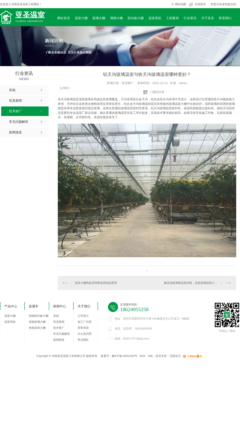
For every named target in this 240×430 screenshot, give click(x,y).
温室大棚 (81, 18)
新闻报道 (58, 339)
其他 (56, 315)
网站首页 (63, 18)
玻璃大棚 (98, 18)
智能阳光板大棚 (38, 315)
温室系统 (154, 18)
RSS (142, 356)
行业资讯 (190, 18)
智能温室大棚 (37, 327)
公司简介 (83, 315)
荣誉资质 (83, 327)
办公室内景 (85, 333)
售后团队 (83, 339)
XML (150, 356)
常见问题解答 (61, 333)
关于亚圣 (207, 18)
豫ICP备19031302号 (124, 356)
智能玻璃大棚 (37, 321)
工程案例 (172, 18)
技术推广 (58, 327)
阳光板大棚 (136, 18)
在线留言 (200, 4)
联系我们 (225, 18)
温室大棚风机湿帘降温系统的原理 (96, 282)
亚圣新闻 (58, 321)
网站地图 (180, 4)
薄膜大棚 (116, 18)
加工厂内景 (85, 321)
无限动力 (175, 356)
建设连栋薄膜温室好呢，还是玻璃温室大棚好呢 (193, 282)
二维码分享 (156, 92)
